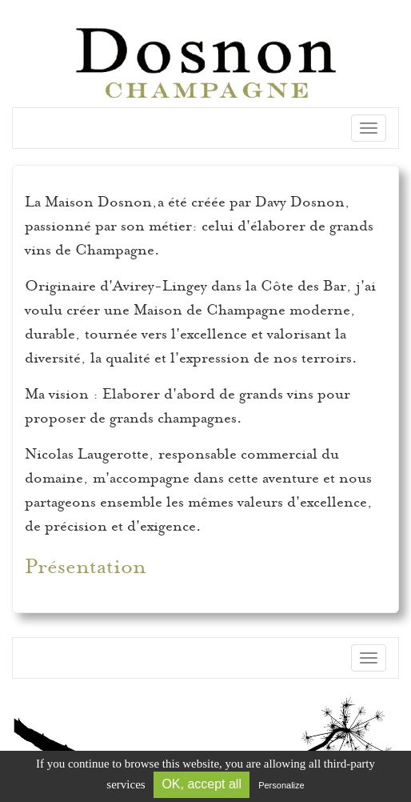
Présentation (85, 566)
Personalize (281, 785)
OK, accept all (201, 784)
